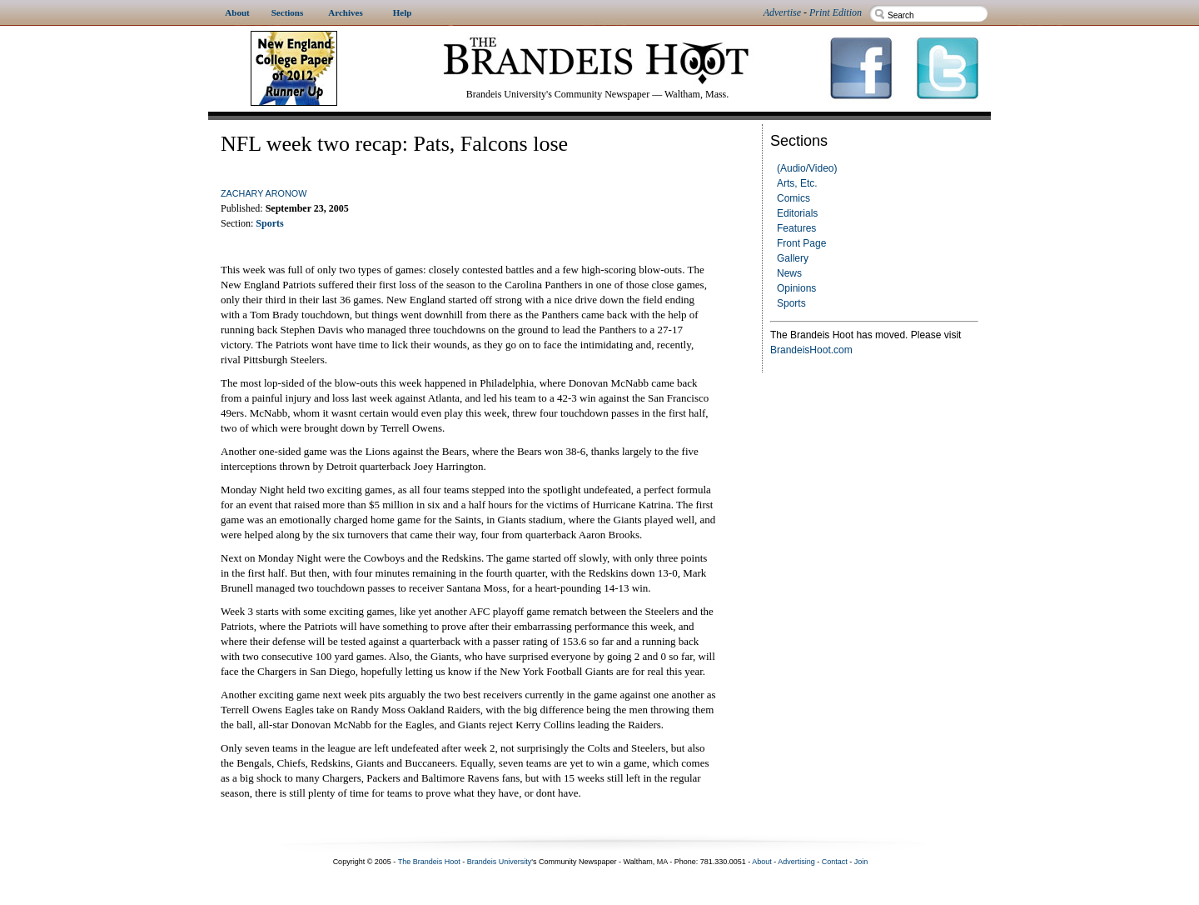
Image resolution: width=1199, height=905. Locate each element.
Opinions (796, 288)
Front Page (801, 243)
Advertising (796, 862)
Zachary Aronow (263, 193)
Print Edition (835, 12)
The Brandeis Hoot (429, 862)
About (762, 862)
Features (796, 228)
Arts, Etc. (797, 183)
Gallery (792, 258)
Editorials (797, 213)
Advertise (782, 12)
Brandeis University (499, 862)
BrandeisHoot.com (811, 350)
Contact (835, 862)
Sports (791, 303)
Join (861, 862)
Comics (793, 198)
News (789, 273)
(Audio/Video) (807, 168)
